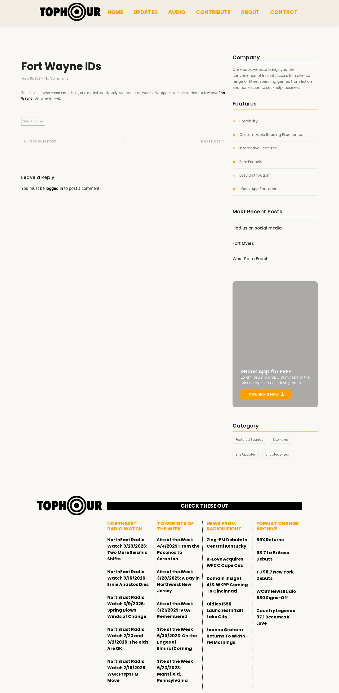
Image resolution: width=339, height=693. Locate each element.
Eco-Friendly (250, 161)
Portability (248, 121)
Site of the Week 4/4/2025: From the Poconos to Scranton (178, 549)
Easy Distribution (254, 175)
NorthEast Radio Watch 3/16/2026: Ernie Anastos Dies (128, 578)
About (250, 12)
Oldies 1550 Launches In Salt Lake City (225, 610)
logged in (54, 188)
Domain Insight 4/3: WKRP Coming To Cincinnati (227, 584)
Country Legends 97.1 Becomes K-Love (275, 617)
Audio (176, 12)
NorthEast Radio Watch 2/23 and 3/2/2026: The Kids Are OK (127, 638)
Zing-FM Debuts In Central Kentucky (227, 543)
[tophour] (70, 12)
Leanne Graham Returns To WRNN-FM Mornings (227, 636)
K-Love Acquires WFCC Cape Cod (225, 562)
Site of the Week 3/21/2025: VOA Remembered (175, 610)
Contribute (213, 12)
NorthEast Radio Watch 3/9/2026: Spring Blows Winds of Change (126, 606)
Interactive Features (258, 148)
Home (115, 12)
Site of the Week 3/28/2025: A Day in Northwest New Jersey (178, 581)
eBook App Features (257, 188)
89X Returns (270, 540)
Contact (284, 12)
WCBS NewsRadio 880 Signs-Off (276, 594)
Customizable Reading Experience (270, 134)
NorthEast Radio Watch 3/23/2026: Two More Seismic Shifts (127, 549)
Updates (145, 12)
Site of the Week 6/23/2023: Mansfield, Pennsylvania (175, 670)
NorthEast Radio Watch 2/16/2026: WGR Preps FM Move (126, 670)
